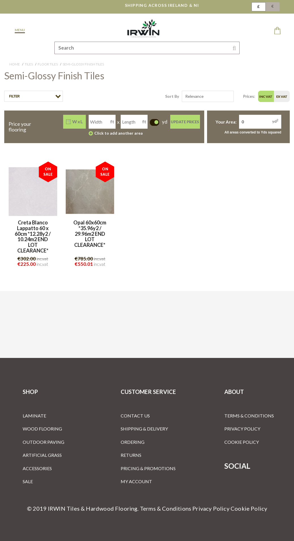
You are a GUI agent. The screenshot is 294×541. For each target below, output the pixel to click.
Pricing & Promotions (148, 468)
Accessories (37, 468)
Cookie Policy (241, 442)
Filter (14, 96)
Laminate (34, 415)
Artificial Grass (42, 455)
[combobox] (147, 48)
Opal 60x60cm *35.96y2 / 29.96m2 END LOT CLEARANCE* (89, 234)
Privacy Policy (242, 428)
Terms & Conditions (249, 415)
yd (275, 121)
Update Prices (185, 122)
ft (112, 121)
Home (14, 64)
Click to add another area (115, 133)
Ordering (132, 442)
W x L (74, 121)
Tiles (29, 64)
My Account (136, 481)
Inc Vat (265, 96)
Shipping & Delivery (144, 428)
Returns (131, 455)
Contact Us (135, 415)
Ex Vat (281, 96)
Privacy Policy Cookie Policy (229, 508)
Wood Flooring (42, 428)
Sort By (172, 96)
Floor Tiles (48, 64)
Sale (28, 481)
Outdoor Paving (43, 442)
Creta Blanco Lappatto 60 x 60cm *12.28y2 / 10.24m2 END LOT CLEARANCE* (33, 237)
